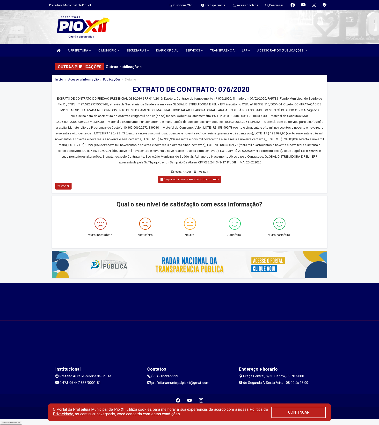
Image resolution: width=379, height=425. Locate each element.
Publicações (112, 79)
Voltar (63, 186)
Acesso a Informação (83, 79)
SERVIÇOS (194, 50)
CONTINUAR (298, 412)
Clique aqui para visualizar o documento (189, 179)
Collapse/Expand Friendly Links (11, 422)
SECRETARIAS (137, 50)
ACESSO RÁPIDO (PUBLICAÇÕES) (282, 50)
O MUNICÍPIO (108, 50)
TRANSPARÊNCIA (222, 50)
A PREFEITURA (79, 50)
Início (59, 79)
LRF (246, 50)
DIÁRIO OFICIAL (167, 50)
